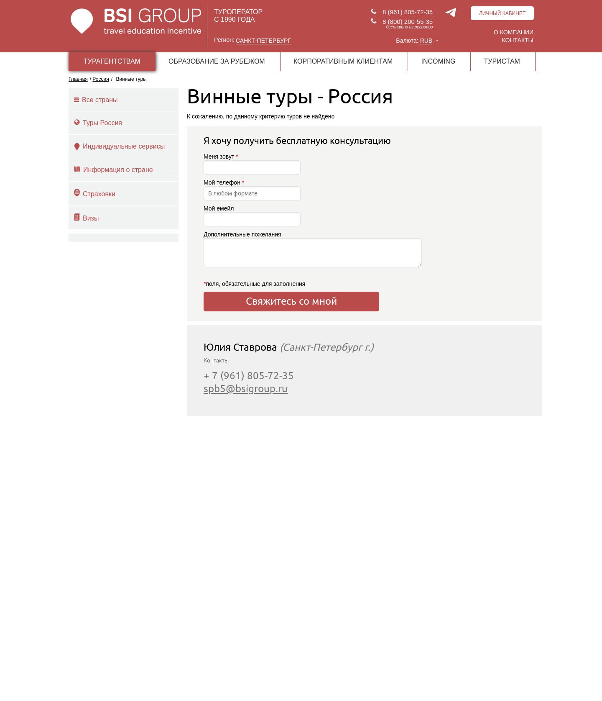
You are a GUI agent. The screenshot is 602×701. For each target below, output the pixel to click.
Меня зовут (252, 164)
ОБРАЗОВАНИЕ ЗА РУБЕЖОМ (216, 61)
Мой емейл (252, 215)
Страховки (94, 193)
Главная (78, 79)
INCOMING (438, 61)
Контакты (517, 40)
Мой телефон (252, 189)
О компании (513, 32)
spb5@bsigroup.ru (246, 388)
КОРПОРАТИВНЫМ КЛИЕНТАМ (343, 61)
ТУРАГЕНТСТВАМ (112, 61)
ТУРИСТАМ (502, 61)
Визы (86, 217)
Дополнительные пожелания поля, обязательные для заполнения (291, 259)
